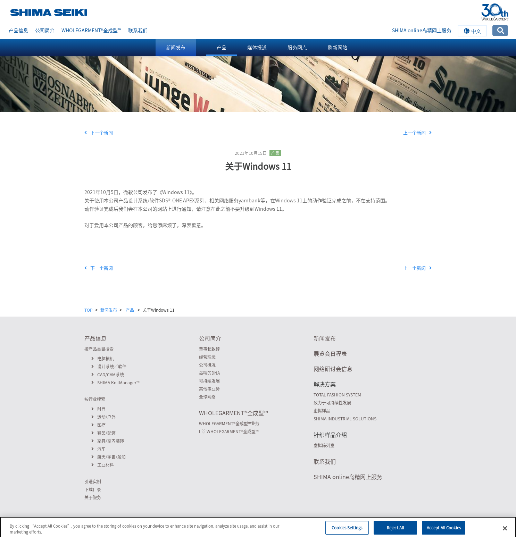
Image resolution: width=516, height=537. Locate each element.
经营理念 (207, 357)
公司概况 (207, 365)
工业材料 (102, 465)
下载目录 (92, 489)
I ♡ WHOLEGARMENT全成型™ (229, 431)
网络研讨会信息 (333, 368)
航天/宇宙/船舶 (108, 457)
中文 (472, 30)
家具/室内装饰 (107, 441)
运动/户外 (103, 417)
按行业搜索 (94, 399)
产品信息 (18, 30)
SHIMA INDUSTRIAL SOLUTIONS (345, 419)
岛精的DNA (209, 373)
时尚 (98, 409)
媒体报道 (257, 47)
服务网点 (297, 47)
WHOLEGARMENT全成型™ (91, 30)
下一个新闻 (98, 132)
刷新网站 (337, 47)
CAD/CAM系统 (107, 374)
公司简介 (45, 30)
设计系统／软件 (108, 366)
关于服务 (92, 497)
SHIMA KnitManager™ (115, 382)
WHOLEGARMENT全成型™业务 (229, 423)
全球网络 (207, 397)
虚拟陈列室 (324, 445)
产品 (221, 47)
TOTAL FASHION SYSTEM (337, 395)
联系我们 (138, 30)
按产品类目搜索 (99, 349)
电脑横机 (102, 358)
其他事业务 (209, 389)
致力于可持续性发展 (332, 403)
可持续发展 (209, 381)
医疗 (98, 425)
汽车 (98, 449)
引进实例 (92, 481)
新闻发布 (175, 47)
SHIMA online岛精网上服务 (421, 30)
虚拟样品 (322, 411)
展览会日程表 (330, 353)
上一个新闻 (417, 132)
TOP (88, 310)
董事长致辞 (209, 349)
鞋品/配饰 (103, 433)
